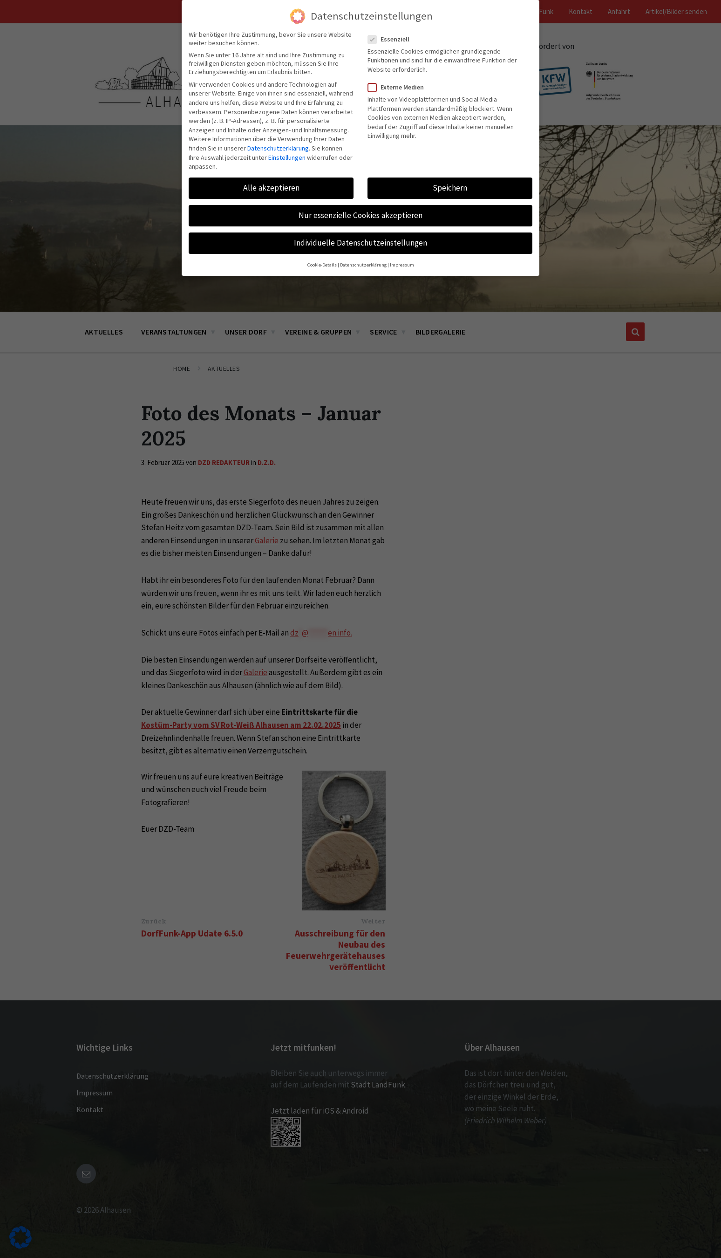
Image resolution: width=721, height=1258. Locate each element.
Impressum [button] (402, 265)
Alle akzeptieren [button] (271, 188)
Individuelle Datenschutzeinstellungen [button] (360, 243)
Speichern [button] (450, 188)
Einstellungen (287, 157)
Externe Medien (398, 87)
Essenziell (391, 39)
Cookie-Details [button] (322, 265)
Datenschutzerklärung (278, 148)
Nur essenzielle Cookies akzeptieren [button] (360, 215)
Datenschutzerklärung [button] (363, 265)
